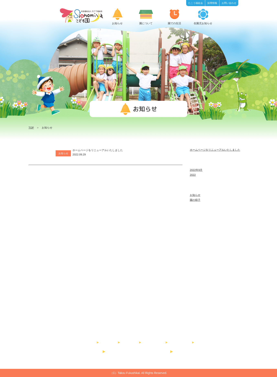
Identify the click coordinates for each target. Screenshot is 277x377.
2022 (193, 174)
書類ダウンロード (180, 342)
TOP (31, 127)
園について (110, 342)
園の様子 (195, 199)
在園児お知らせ (155, 342)
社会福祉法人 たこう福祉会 (138, 326)
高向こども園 (159, 351)
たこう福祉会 (91, 351)
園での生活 (131, 342)
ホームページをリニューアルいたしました (215, 149)
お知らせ (195, 195)
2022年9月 (196, 169)
